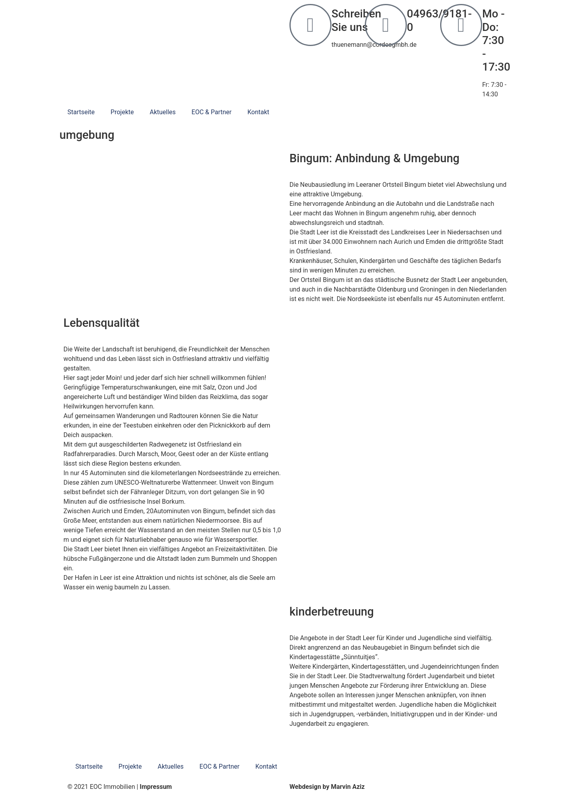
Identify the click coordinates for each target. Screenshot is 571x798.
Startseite (81, 112)
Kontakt (258, 112)
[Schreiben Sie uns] (310, 25)
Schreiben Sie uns (356, 20)
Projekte (122, 112)
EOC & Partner (212, 112)
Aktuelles (162, 112)
